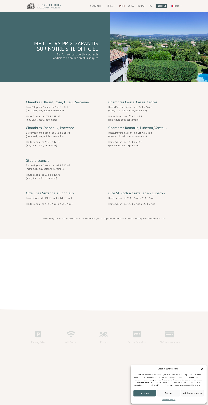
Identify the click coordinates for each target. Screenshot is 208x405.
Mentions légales (168, 400)
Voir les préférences (192, 393)
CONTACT (141, 6)
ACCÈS (131, 6)
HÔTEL (109, 6)
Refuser (168, 393)
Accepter (145, 393)
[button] (202, 368)
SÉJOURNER (95, 6)
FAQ (150, 6)
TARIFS (122, 6)
